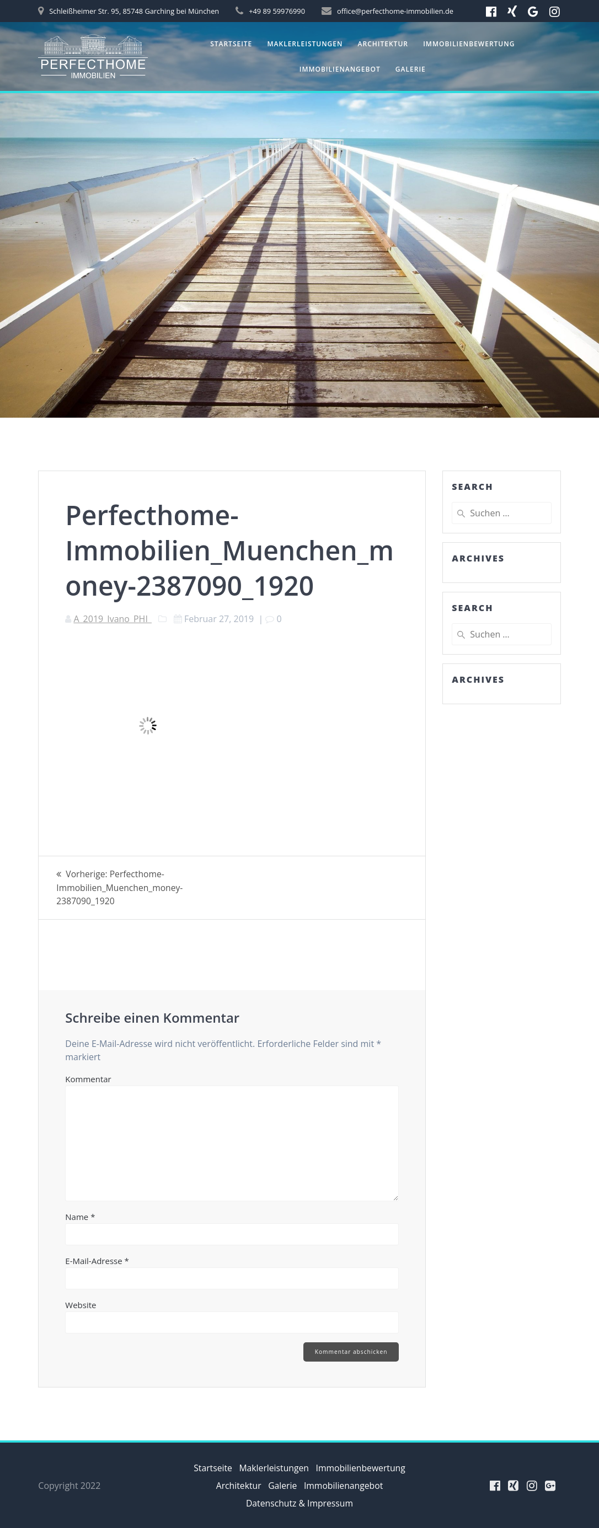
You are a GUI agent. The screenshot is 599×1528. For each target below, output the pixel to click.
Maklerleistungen (305, 43)
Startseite (231, 43)
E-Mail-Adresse (97, 1259)
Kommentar (88, 1077)
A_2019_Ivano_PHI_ (112, 619)
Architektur (383, 43)
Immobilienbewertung (469, 43)
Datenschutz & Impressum (299, 1503)
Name (80, 1215)
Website (80, 1303)
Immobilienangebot (340, 69)
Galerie (410, 69)
